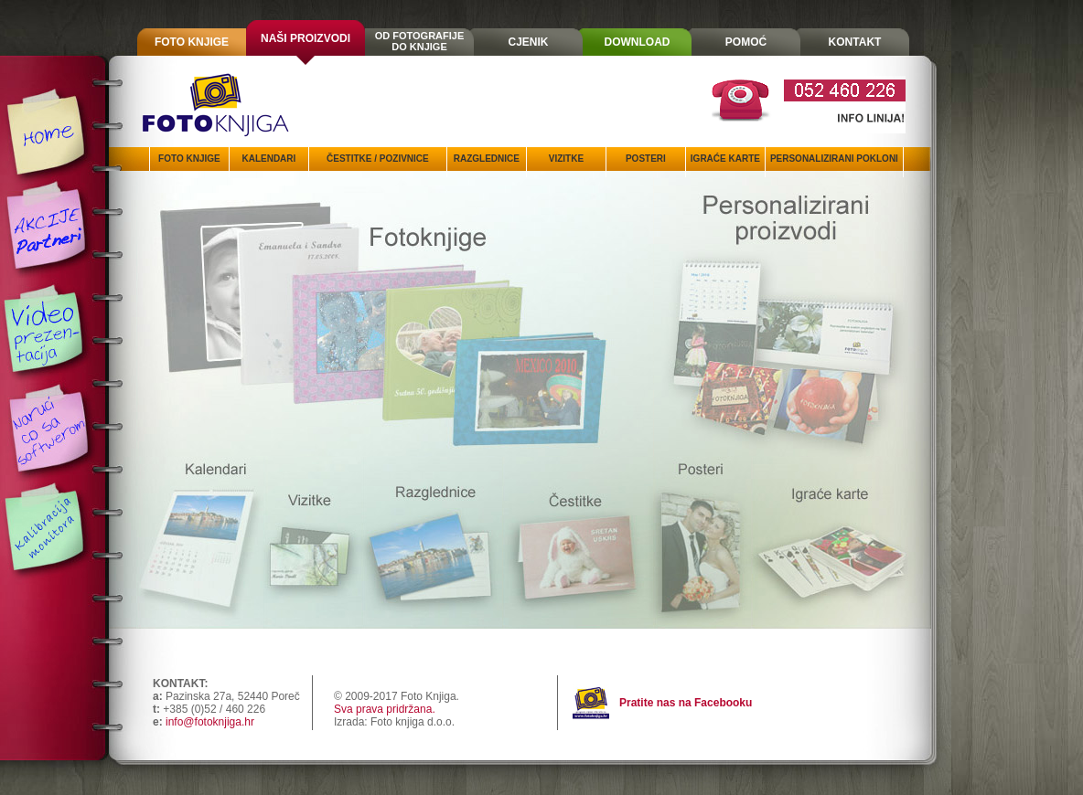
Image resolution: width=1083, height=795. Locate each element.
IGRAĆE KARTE (725, 159)
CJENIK (528, 42)
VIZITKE (566, 159)
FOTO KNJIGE (192, 42)
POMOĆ (746, 42)
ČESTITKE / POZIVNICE (378, 159)
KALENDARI (268, 159)
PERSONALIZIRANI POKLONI (834, 159)
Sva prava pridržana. (384, 709)
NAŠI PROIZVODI (305, 38)
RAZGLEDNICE (487, 159)
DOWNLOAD (637, 42)
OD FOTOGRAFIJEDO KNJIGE (420, 41)
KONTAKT (855, 42)
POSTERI (646, 159)
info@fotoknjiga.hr (210, 722)
